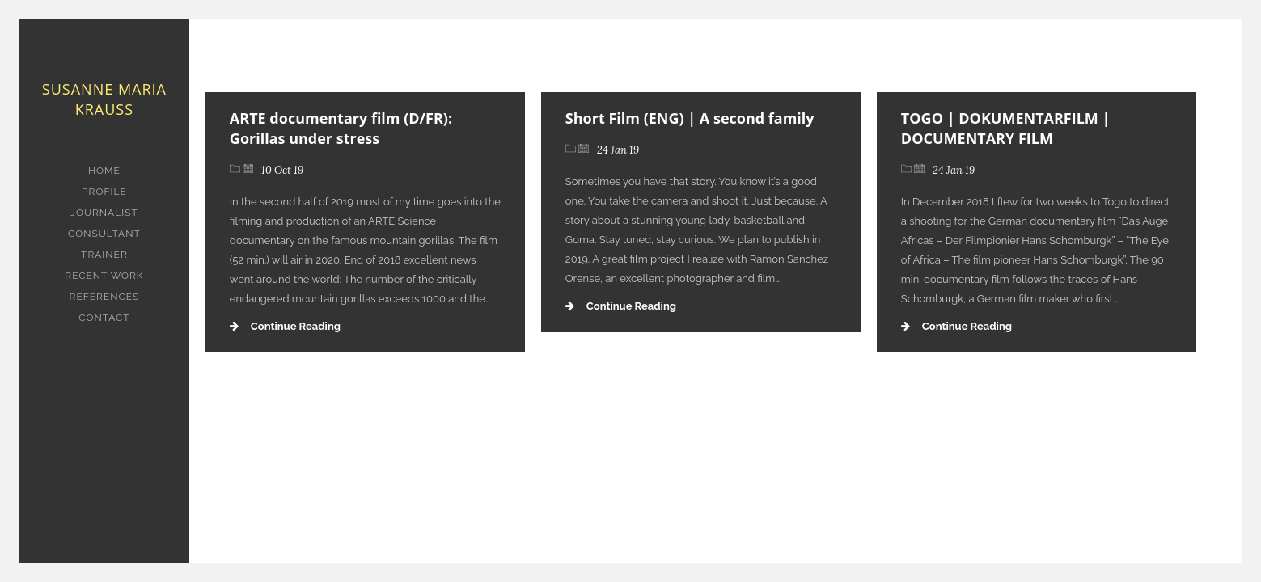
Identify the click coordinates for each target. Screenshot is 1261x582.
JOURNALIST (104, 212)
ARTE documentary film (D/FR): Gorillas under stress (341, 128)
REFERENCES (105, 296)
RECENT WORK (104, 275)
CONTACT (103, 317)
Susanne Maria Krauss (104, 99)
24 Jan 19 (618, 150)
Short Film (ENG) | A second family (690, 118)
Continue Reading (285, 326)
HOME (104, 170)
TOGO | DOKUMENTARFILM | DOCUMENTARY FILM (1006, 128)
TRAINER (104, 254)
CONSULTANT (104, 233)
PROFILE (104, 191)
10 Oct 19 (282, 170)
